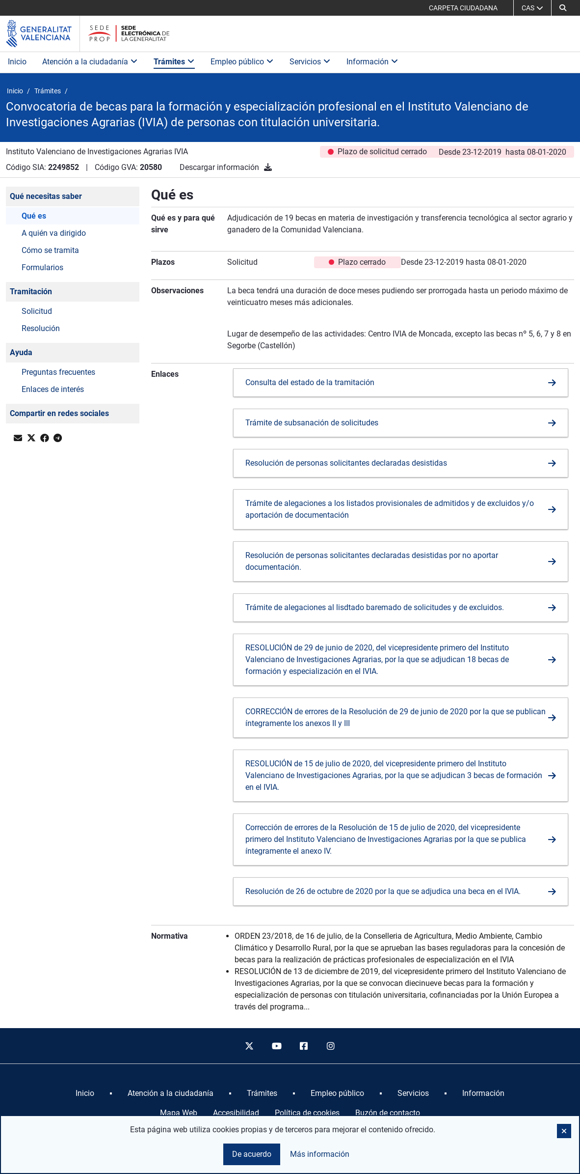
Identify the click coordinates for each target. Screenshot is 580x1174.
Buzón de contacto (387, 1113)
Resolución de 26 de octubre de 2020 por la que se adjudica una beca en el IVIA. (383, 891)
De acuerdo (251, 1154)
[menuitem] (85, 1093)
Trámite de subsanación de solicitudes (311, 422)
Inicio (17, 61)
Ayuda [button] (21, 352)
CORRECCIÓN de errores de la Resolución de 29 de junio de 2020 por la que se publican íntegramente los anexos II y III (395, 717)
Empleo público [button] (242, 61)
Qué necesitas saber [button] (46, 196)
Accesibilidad (236, 1113)
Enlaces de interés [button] (53, 389)
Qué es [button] (34, 216)
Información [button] (372, 61)
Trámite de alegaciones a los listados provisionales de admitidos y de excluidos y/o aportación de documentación (389, 509)
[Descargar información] (268, 167)
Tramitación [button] (31, 291)
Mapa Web (178, 1113)
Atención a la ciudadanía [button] (90, 61)
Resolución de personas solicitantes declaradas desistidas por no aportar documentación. (371, 561)
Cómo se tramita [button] (50, 250)
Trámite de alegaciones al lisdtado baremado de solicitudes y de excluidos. (374, 607)
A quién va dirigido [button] (54, 233)
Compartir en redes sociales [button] (59, 413)
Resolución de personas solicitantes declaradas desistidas (346, 463)
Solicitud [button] (37, 311)
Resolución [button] (41, 328)
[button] (563, 7)
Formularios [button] (42, 267)
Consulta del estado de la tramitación (309, 382)
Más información (319, 1154)
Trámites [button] (174, 61)
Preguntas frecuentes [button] (58, 372)
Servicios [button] (310, 61)
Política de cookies (307, 1113)
